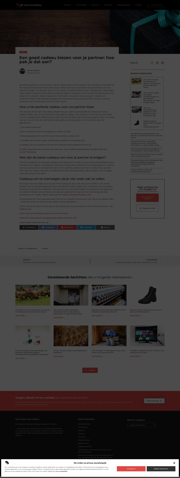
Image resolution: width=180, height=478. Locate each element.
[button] (174, 463)
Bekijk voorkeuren (161, 469)
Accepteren (131, 469)
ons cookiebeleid (61, 471)
